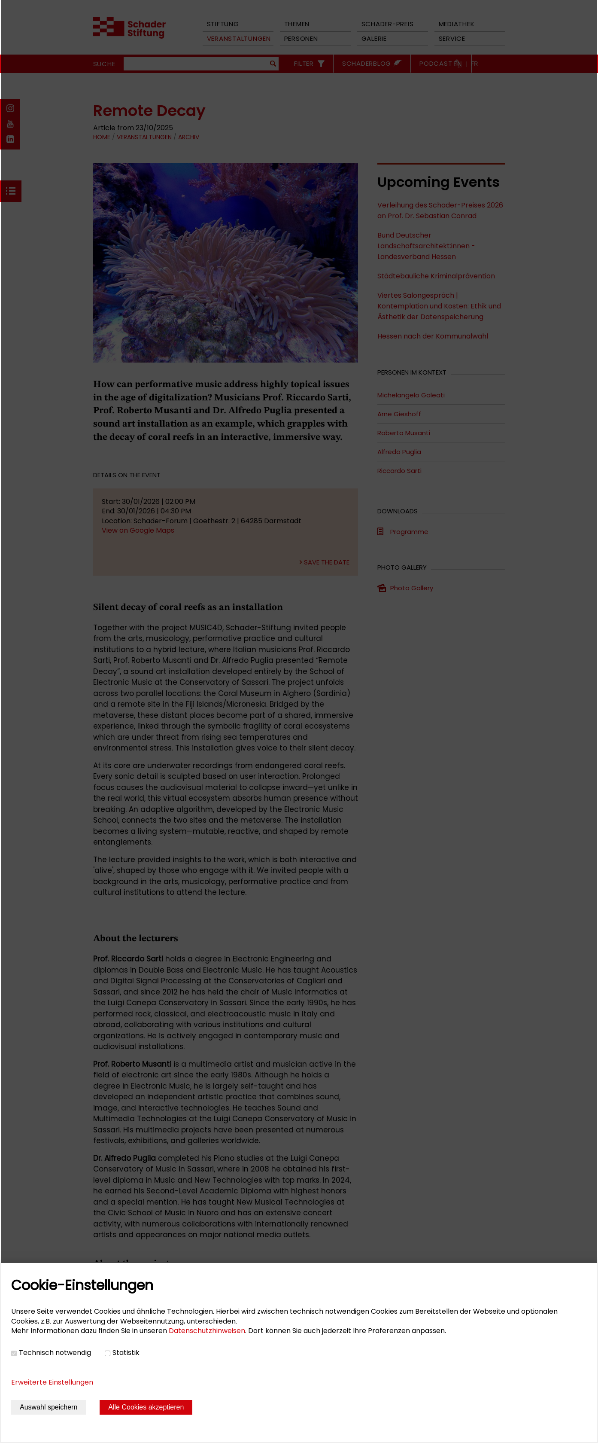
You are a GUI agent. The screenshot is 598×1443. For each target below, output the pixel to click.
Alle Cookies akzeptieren (146, 1407)
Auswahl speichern (48, 1407)
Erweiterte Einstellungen (52, 1382)
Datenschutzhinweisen (207, 1331)
